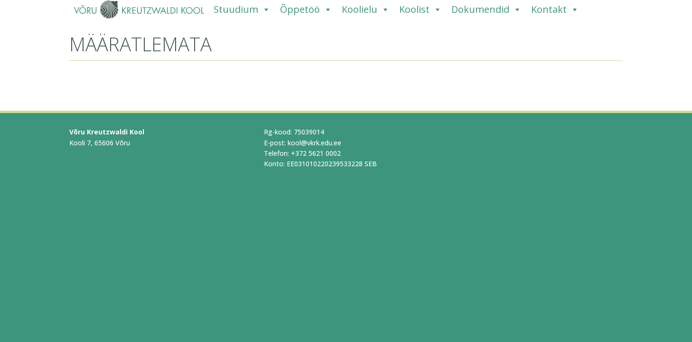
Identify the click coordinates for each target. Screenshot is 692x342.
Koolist (420, 9)
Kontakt (555, 9)
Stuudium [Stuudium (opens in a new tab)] (242, 9)
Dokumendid (486, 9)
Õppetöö (306, 9)
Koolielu (366, 9)
